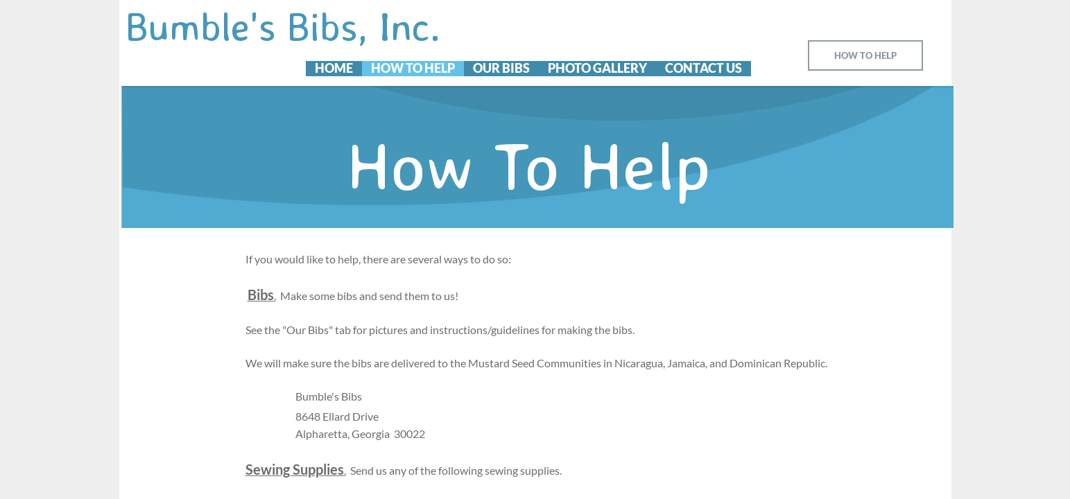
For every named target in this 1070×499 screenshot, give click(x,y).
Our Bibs (501, 68)
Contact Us (703, 68)
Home (334, 68)
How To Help (413, 68)
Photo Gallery (597, 68)
